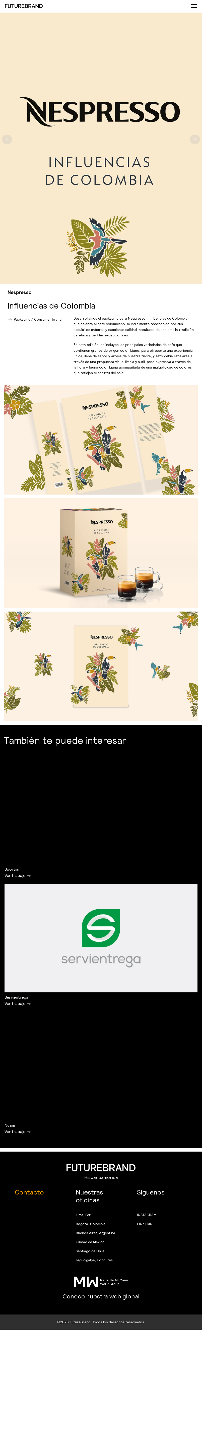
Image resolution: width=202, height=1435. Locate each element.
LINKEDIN (145, 1224)
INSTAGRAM (146, 1215)
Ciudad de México (90, 1242)
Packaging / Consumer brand (37, 319)
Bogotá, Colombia (90, 1224)
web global (124, 1296)
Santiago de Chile (90, 1251)
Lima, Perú (84, 1215)
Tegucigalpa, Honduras (94, 1260)
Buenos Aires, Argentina (95, 1233)
